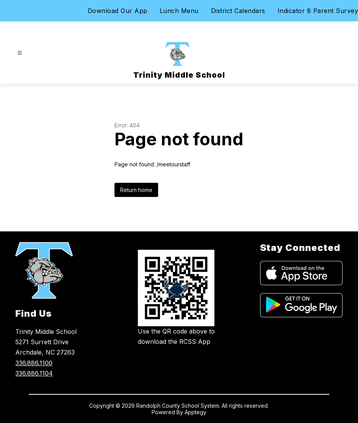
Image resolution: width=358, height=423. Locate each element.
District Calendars (238, 11)
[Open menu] (19, 53)
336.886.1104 (34, 373)
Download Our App (117, 11)
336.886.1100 (33, 363)
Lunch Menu (179, 11)
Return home (136, 190)
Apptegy (195, 412)
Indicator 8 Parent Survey (318, 11)
